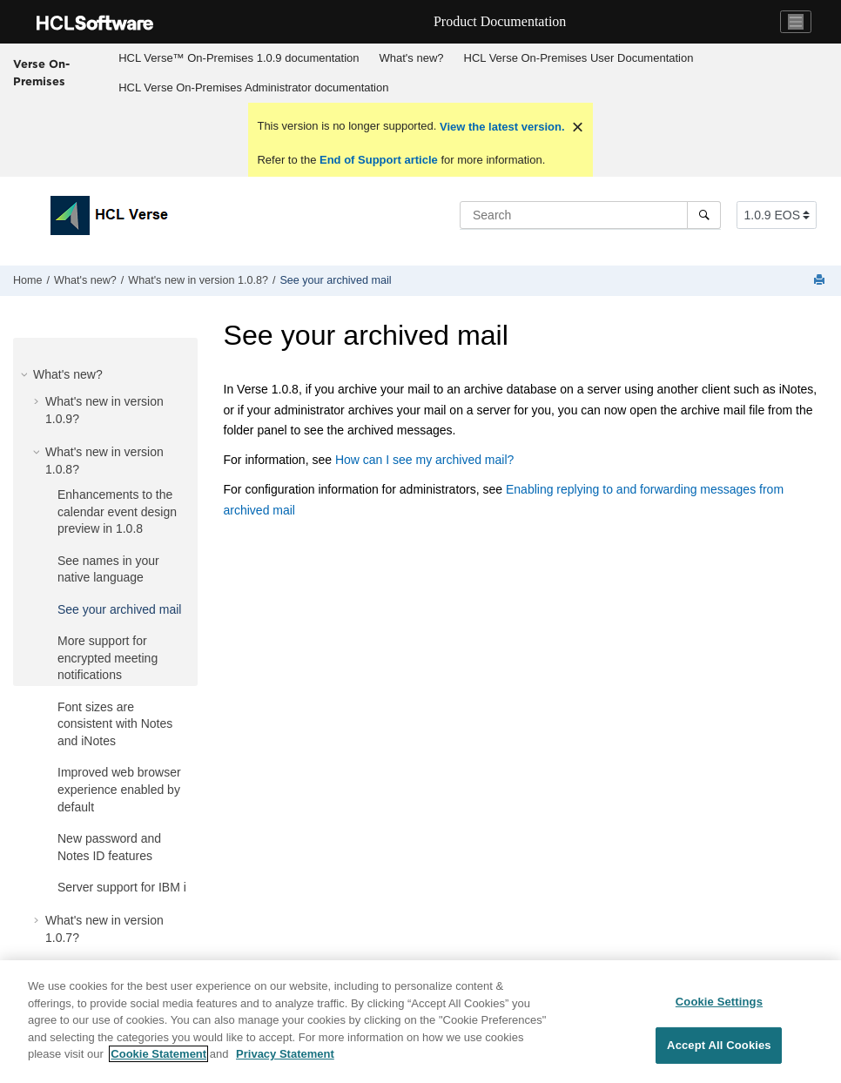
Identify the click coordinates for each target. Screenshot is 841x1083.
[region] (420, 1021)
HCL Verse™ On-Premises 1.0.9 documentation (238, 57)
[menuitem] (239, 58)
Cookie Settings (719, 1001)
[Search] (704, 215)
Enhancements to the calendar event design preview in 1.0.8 (117, 511)
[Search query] (590, 215)
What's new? (412, 57)
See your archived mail (335, 280)
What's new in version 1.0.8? (198, 280)
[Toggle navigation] (795, 21)
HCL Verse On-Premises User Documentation (579, 57)
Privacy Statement (285, 1053)
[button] (26, 374)
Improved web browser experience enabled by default (119, 789)
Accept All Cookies (719, 1045)
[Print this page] (821, 281)
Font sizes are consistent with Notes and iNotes (114, 724)
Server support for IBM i (121, 887)
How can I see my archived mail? (424, 460)
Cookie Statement (158, 1053)
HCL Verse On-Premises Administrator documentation (253, 87)
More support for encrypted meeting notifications (107, 658)
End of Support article (378, 159)
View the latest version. (500, 126)
